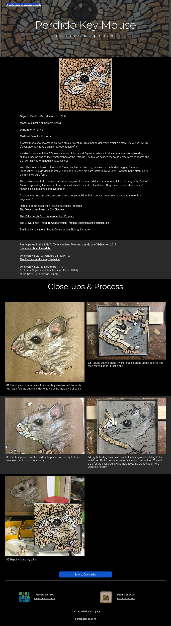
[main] (85, 28)
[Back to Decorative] (85, 574)
